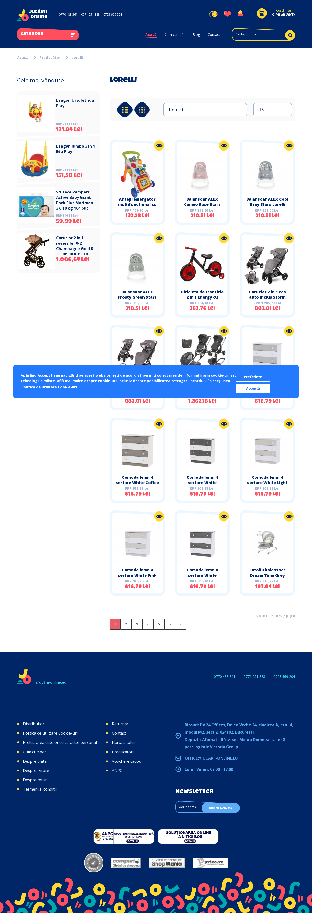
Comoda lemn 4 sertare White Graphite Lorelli (202, 483)
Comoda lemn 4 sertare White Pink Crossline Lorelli (137, 575)
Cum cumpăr (175, 34)
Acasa (23, 57)
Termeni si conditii (40, 789)
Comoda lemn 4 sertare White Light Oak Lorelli (267, 483)
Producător (49, 57)
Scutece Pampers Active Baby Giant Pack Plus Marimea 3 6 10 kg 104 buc (74, 200)
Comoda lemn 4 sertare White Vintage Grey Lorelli (202, 575)
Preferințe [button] (253, 377)
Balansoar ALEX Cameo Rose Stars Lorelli (202, 204)
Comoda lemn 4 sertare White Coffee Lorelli (137, 483)
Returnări (120, 724)
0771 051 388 (90, 14)
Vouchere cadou (126, 761)
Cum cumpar (34, 752)
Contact (214, 34)
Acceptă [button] (253, 388)
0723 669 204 (112, 14)
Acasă (151, 34)
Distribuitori (34, 724)
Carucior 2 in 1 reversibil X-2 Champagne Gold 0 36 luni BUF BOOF (74, 246)
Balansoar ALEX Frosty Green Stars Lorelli (137, 297)
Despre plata (35, 761)
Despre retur (35, 779)
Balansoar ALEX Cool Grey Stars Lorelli (267, 201)
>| (181, 624)
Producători (123, 752)
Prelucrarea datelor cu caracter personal (60, 742)
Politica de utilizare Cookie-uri (50, 733)
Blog (196, 34)
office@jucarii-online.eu (211, 758)
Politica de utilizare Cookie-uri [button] (49, 387)
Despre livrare (36, 770)
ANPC (117, 770)
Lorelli (77, 57)
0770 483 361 (68, 14)
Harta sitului (123, 742)
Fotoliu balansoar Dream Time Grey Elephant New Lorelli (267, 575)
